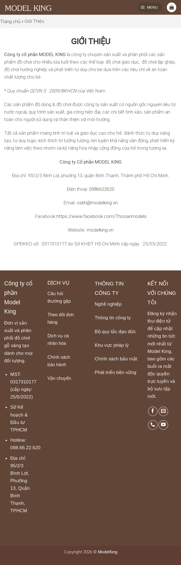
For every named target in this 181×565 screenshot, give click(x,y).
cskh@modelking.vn (97, 202)
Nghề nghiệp (108, 304)
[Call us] (153, 425)
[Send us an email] (163, 411)
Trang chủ (10, 21)
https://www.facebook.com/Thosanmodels (101, 216)
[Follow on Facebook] (153, 411)
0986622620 (101, 189)
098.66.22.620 (25, 447)
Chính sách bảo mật (116, 358)
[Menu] (150, 7)
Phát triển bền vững (116, 372)
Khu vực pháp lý (112, 345)
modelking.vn (100, 230)
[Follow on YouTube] (163, 425)
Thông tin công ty (113, 317)
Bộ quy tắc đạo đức (115, 331)
